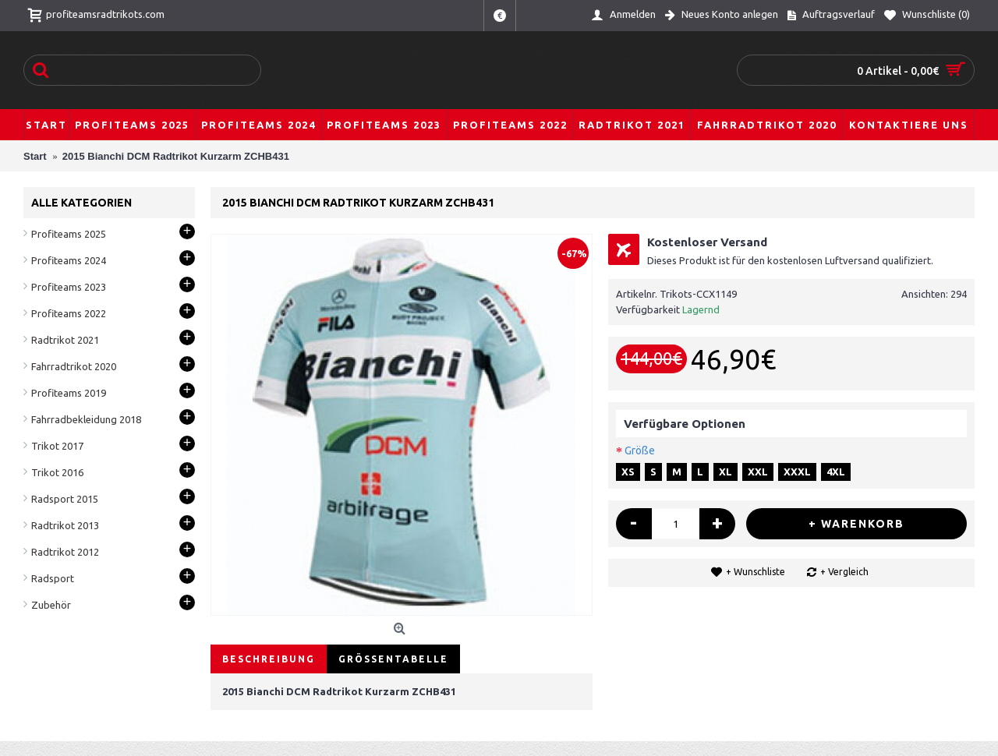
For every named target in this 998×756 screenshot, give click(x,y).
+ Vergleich (844, 572)
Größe (640, 450)
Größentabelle (393, 659)
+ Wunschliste (755, 572)
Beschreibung (268, 659)
